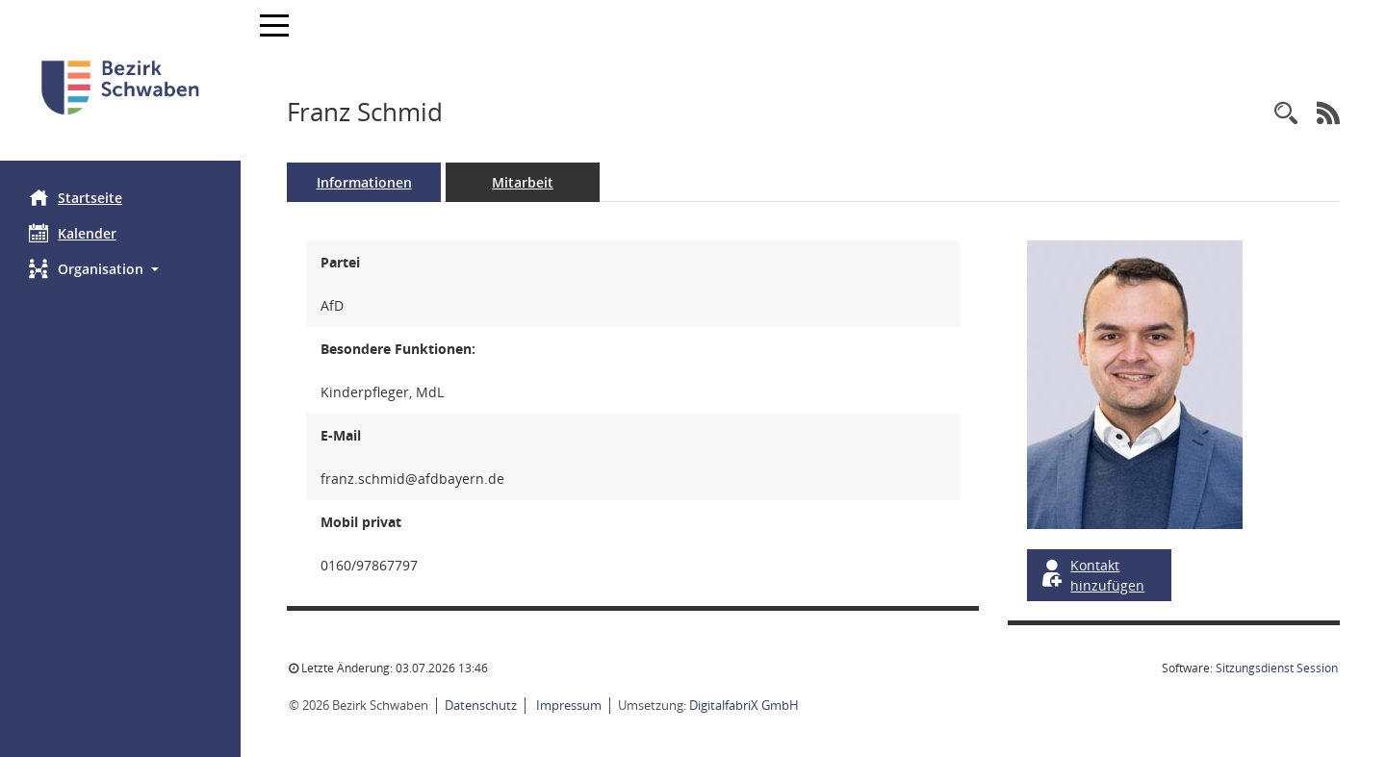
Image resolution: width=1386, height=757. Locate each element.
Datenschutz (481, 705)
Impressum (567, 705)
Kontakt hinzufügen (1091, 575)
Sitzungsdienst (1277, 668)
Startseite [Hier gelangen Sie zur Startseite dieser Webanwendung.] (75, 197)
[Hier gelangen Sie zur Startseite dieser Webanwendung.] (120, 87)
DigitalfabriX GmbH (744, 705)
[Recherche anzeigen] (1286, 114)
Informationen (364, 182)
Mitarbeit (522, 182)
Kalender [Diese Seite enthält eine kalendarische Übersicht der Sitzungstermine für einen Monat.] (72, 232)
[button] (120, 269)
